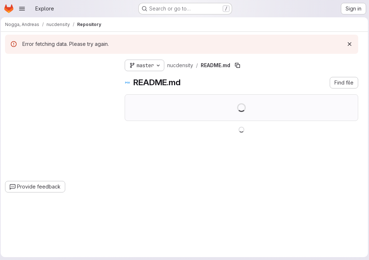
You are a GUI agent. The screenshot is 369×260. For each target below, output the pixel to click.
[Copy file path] (239, 65)
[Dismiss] (347, 44)
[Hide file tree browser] (13, 64)
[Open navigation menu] (22, 8)
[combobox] (61, 78)
